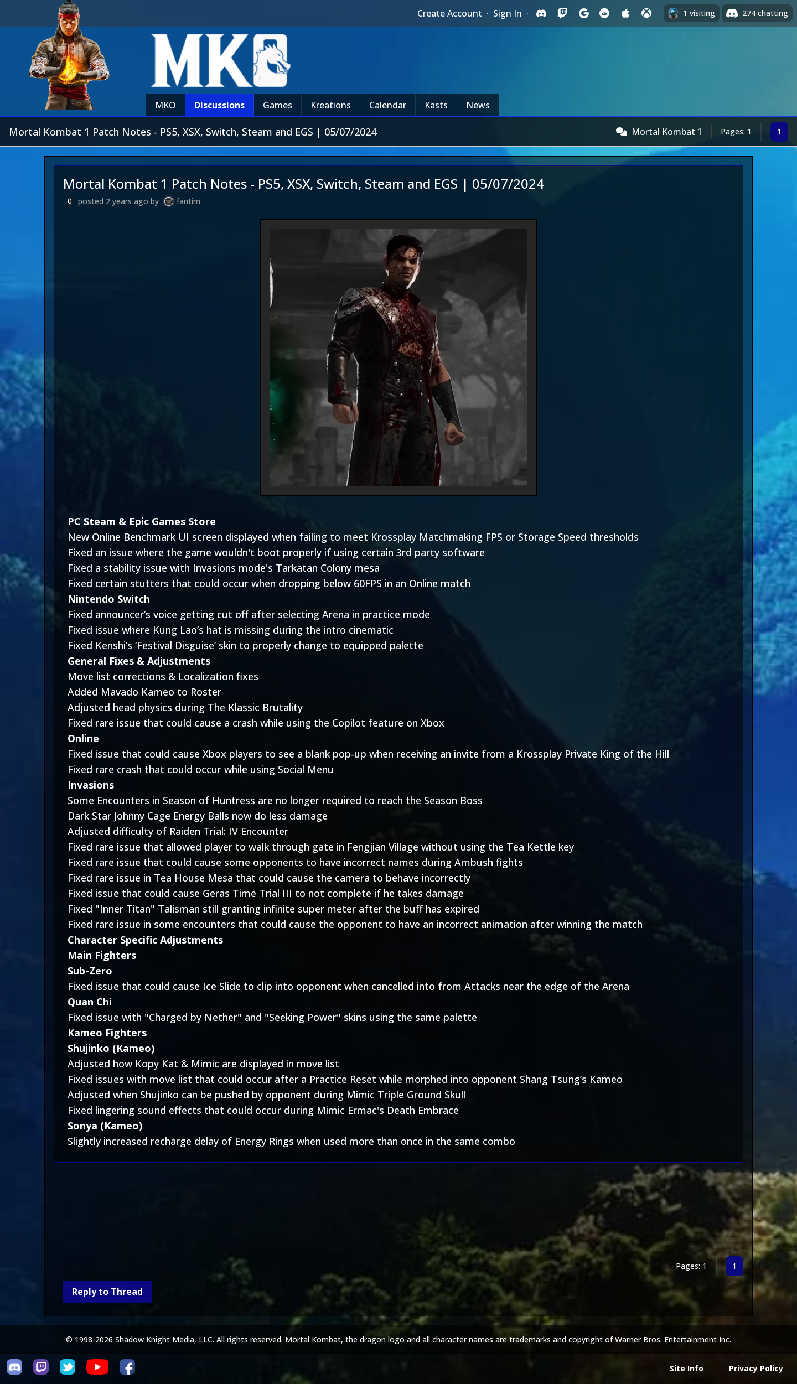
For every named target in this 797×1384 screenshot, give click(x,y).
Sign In (507, 13)
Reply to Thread (107, 1291)
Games (277, 105)
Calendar (387, 105)
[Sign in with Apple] (625, 13)
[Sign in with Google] (583, 13)
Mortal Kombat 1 (667, 132)
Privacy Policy (756, 1368)
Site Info (686, 1368)
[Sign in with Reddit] (604, 13)
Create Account (449, 13)
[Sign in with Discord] (541, 13)
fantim (188, 201)
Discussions (219, 105)
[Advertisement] (386, 1211)
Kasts (436, 105)
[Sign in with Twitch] (562, 13)
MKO (165, 105)
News (478, 105)
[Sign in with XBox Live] (646, 13)
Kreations (330, 105)
